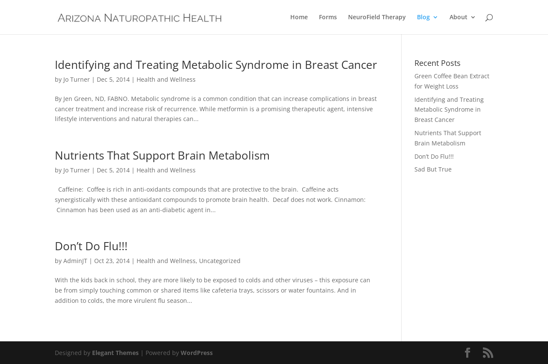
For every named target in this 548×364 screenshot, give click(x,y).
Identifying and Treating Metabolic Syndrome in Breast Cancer (216, 64)
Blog (423, 17)
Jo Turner (76, 79)
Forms (328, 17)
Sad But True (433, 169)
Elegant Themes (115, 353)
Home (299, 17)
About (459, 17)
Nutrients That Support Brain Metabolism (162, 155)
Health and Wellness (166, 79)
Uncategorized (220, 261)
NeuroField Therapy (377, 17)
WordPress (197, 353)
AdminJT (75, 261)
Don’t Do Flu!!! (91, 246)
